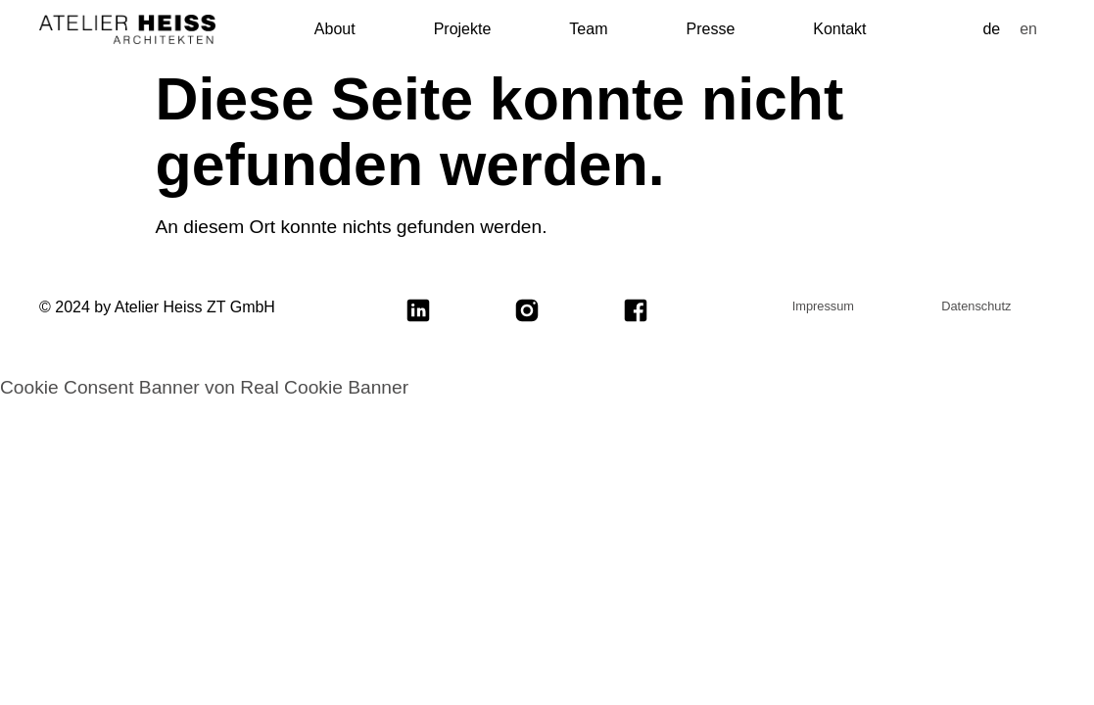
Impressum (823, 306)
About (335, 29)
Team (588, 29)
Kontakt (839, 29)
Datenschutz (976, 306)
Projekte (463, 29)
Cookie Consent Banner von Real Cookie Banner (204, 387)
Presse (710, 29)
